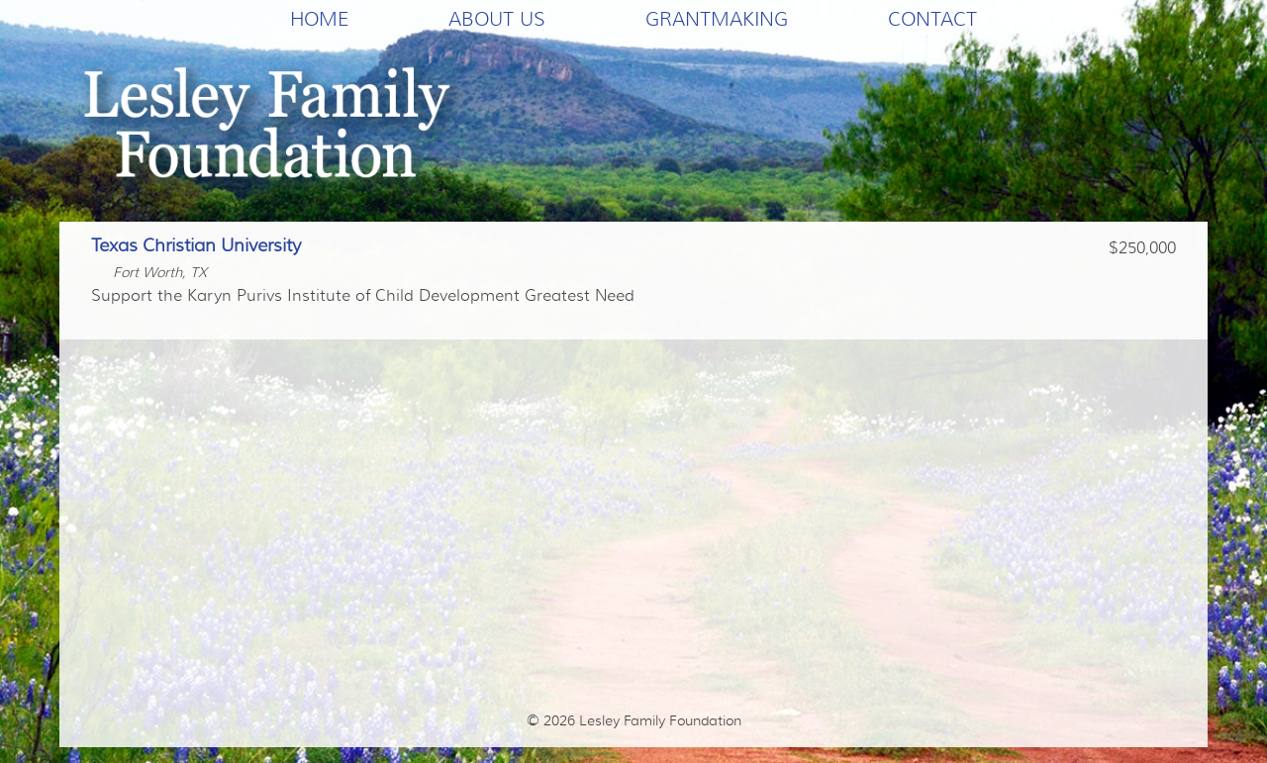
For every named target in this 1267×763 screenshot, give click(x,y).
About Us (496, 19)
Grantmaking (716, 19)
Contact (932, 19)
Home (319, 19)
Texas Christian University (196, 245)
